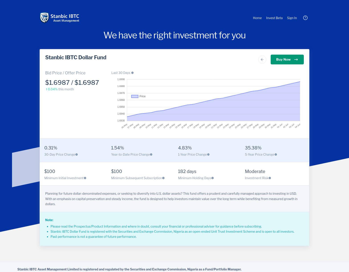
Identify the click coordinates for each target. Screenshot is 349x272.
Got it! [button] (4, 8)
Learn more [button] (124, 3)
